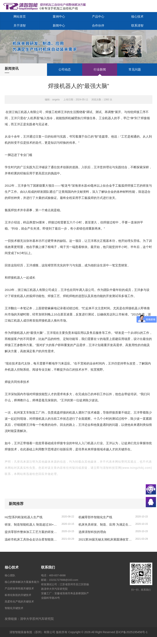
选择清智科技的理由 (92, 532)
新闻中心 (59, 25)
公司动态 (64, 69)
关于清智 (19, 25)
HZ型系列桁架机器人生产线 (24, 517)
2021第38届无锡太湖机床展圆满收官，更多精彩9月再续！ (105, 539)
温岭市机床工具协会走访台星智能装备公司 (32, 539)
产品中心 (98, 16)
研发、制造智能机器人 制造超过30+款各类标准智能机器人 (32, 524)
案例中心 (59, 16)
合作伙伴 (98, 25)
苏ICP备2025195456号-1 (132, 632)
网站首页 (19, 16)
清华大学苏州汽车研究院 (37, 618)
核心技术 (137, 16)
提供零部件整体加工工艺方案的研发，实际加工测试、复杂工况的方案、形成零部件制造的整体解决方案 (32, 532)
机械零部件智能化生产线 (95, 517)
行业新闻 (100, 69)
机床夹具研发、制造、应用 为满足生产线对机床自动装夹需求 (105, 524)
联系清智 (137, 25)
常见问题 (135, 69)
